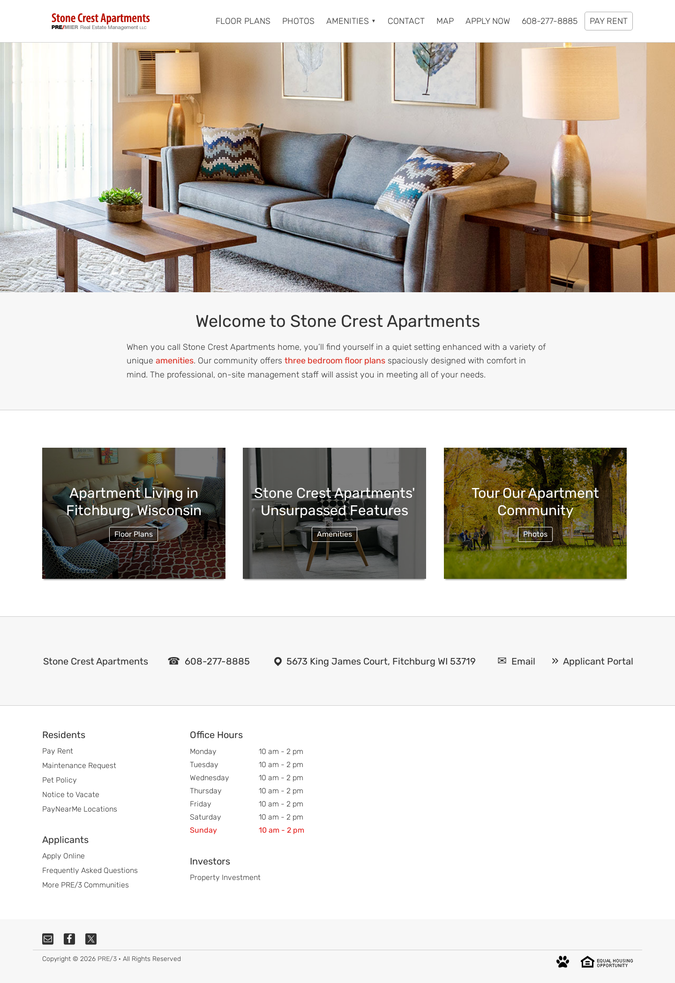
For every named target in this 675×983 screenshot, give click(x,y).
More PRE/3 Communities (85, 884)
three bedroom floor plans (335, 360)
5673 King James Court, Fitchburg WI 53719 (381, 661)
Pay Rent (57, 750)
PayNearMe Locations (79, 809)
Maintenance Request (79, 765)
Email (523, 661)
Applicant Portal (598, 661)
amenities (175, 360)
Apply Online (63, 855)
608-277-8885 (217, 661)
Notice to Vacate (70, 794)
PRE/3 (107, 959)
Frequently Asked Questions (90, 870)
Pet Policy (59, 780)
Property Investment (225, 877)
